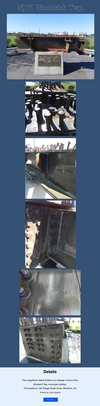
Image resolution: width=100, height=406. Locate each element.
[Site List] (50, 400)
